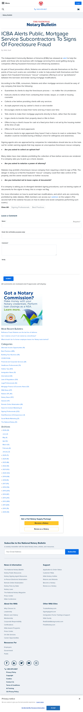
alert (65, 58)
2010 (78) (6, 508)
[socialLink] (7, 664)
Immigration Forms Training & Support (56, 615)
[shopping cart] (68, 9)
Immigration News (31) (8, 372)
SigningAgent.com (49, 612)
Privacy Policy (11, 672)
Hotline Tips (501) (7, 369)
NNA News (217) (6, 390)
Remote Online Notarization (13, 583)
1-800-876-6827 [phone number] (41, 9)
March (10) (6, 445)
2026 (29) (6, 430)
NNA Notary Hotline (50, 576)
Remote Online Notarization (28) (12, 404)
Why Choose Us (9, 608)
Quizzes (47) (5, 401)
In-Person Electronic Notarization (15, 579)
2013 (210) (6, 498)
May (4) (5, 437)
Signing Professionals (20, 207)
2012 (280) (6, 501)
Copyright (9, 675)
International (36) (6, 376)
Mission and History (11, 615)
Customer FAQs (48, 573)
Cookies (9, 679)
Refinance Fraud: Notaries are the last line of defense (19, 332)
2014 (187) (6, 494)
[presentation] (18, 265)
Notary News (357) (7, 397)
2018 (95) (6, 480)
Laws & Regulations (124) (9, 379)
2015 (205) (6, 491)
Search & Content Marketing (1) (11, 408)
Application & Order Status (52, 570)
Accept (53, 708)
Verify (3, 260)
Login (78, 3)
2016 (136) (6, 487)
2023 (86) (6, 462)
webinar (54, 197)
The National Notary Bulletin (14, 570)
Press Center (8, 596)
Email (13, 232)
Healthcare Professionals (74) (11, 365)
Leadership (8, 612)
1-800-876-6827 (12, 669)
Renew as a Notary (41, 529)
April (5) (5, 441)
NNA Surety (47, 618)
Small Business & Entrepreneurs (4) (13, 415)
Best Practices (38, 207)
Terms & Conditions (13, 685)
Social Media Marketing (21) (10, 418)
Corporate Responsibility (12, 622)
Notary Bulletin (7, 15)
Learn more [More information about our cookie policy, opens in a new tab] (40, 702)
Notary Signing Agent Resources (15, 576)
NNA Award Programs (12, 628)
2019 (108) (6, 476)
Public (6, 654)
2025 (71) (6, 455)
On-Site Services (10, 635)
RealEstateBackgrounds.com (53, 622)
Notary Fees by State (11, 586)
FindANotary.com (49, 625)
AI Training (10, 688)
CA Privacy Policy (12, 692)
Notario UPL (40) (6, 394)
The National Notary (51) (9, 422)
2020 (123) (6, 473)
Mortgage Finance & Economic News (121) (15, 387)
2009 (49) (6, 512)
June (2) (5, 434)
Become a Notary (41, 523)
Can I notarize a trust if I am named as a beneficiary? (18, 336)
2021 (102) (6, 469)
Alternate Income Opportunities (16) (13, 348)
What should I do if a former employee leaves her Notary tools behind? (25, 339)
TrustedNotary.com (49, 608)
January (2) (6, 452)
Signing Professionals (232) (10, 411)
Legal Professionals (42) (9, 383)
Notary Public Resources (12, 573)
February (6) (7, 448)
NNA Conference (10, 599)
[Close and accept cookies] (79, 698)
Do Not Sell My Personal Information (33, 708)
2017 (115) (6, 484)
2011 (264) (6, 505)
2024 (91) (6, 459)
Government (8, 651)
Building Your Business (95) (10, 355)
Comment (5, 243)
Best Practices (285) (7, 351)
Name (4, 221)
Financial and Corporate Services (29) (13, 362)
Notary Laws (8, 589)
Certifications (8, 625)
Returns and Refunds (50, 579)
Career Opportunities (11, 638)
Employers (8, 647)
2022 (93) (6, 466)
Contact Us (10, 682)
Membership (8, 618)
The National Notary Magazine (15, 592)
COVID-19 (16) (5, 358)
